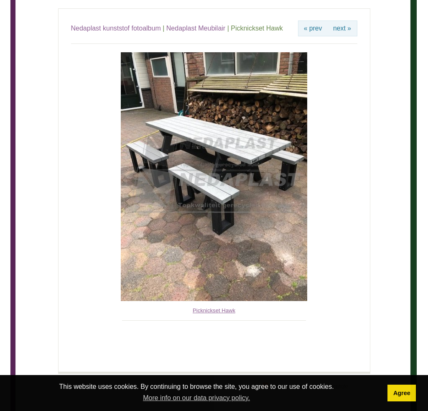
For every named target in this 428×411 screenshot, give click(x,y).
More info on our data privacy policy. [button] (196, 397)
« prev (313, 28)
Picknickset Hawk (214, 310)
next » (342, 28)
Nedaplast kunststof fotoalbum (116, 28)
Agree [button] (401, 393)
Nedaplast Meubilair (195, 28)
